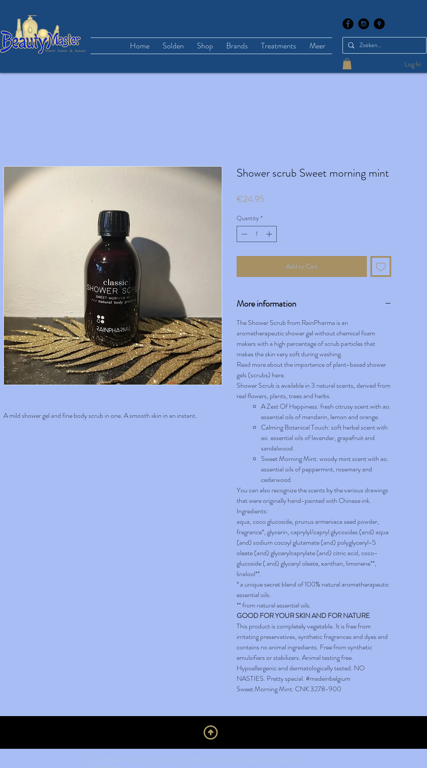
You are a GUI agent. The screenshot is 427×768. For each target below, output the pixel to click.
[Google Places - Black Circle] (379, 23)
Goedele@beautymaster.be (266, 759)
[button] (347, 63)
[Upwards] (210, 732)
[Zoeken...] (383, 45)
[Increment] (269, 234)
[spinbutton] (256, 234)
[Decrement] (243, 234)
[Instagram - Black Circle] (363, 23)
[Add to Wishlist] (380, 266)
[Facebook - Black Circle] (347, 23)
